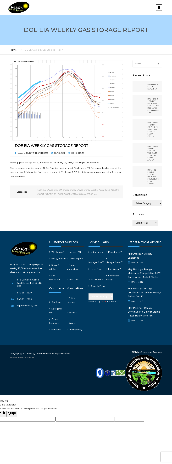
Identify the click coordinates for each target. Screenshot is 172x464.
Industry (114, 189)
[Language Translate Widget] (101, 296)
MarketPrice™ (115, 251)
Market (40, 193)
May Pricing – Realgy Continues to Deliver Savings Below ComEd (145, 292)
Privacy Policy (75, 329)
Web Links (74, 279)
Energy (66, 189)
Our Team (56, 302)
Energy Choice (76, 189)
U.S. (95, 193)
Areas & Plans (98, 286)
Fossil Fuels (104, 189)
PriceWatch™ (114, 269)
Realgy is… (74, 312)
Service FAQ (75, 251)
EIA (60, 189)
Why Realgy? (57, 251)
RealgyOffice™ (58, 258)
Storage (80, 193)
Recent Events (70, 193)
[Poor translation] (12, 414)
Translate (108, 301)
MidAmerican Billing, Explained (140, 255)
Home (13, 49)
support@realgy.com (27, 305)
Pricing (60, 193)
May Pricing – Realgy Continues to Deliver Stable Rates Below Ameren (144, 312)
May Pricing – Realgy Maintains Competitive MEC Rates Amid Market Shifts (144, 273)
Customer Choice (45, 189)
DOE (56, 189)
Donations (56, 329)
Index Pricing (97, 251)
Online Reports (76, 258)
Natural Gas (50, 193)
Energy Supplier (91, 189)
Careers (73, 322)
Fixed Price (96, 269)
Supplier (89, 193)
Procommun (28, 357)
